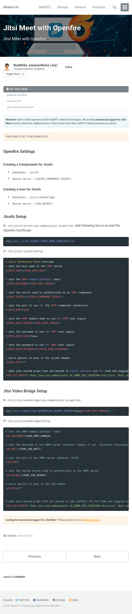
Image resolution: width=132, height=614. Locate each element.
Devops (63, 7)
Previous (34, 557)
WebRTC (45, 7)
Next (97, 557)
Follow (68, 67)
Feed (73, 600)
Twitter (22, 600)
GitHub (59, 600)
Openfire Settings (17, 96)
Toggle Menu (13, 74)
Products (98, 7)
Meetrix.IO (10, 7)
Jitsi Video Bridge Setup (20, 108)
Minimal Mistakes (51, 605)
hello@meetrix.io (91, 520)
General (80, 7)
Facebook (41, 600)
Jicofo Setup (14, 102)
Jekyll (37, 605)
